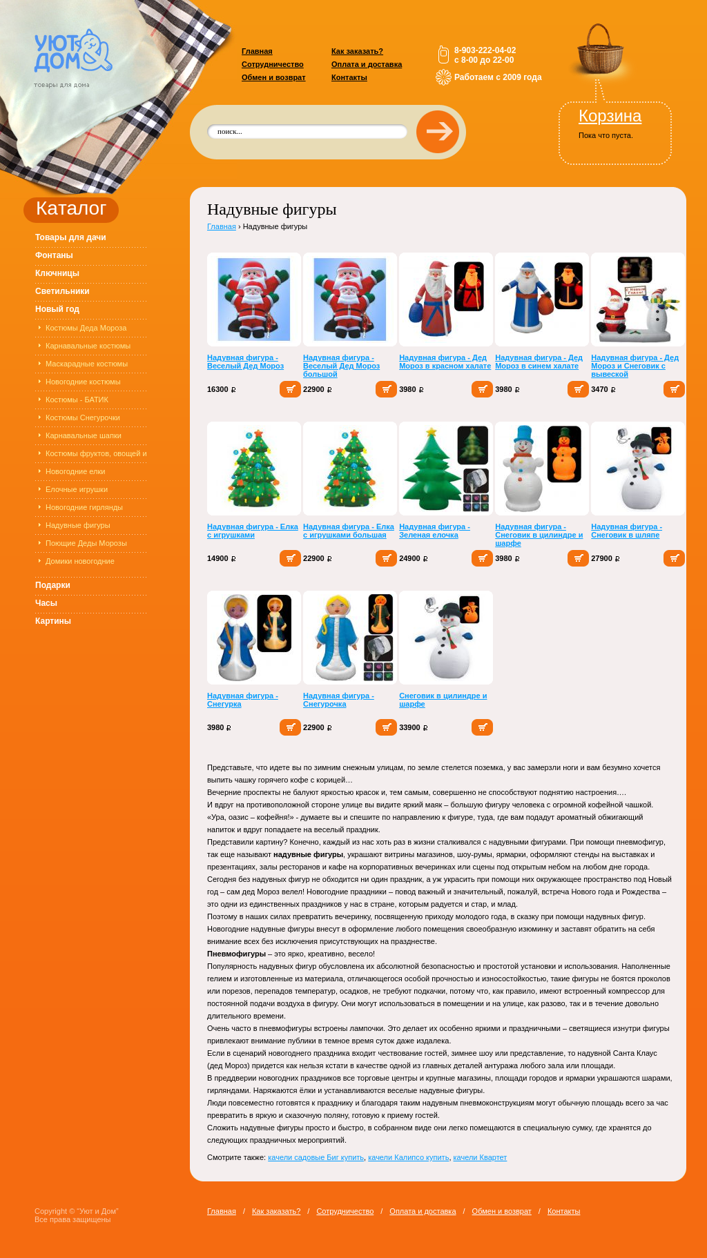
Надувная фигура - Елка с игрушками (252, 530)
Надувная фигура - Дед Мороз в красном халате (445, 361)
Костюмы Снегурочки (83, 417)
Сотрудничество (273, 64)
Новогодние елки (76, 471)
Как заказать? (357, 51)
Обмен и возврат (274, 77)
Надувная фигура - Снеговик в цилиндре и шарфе (539, 534)
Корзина (610, 115)
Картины (53, 621)
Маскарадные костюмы (87, 364)
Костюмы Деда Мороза (86, 328)
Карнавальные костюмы (88, 346)
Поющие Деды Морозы (86, 543)
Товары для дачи (70, 237)
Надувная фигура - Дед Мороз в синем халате (539, 361)
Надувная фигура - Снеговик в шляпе (626, 530)
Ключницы (57, 273)
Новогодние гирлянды (84, 507)
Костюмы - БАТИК (77, 399)
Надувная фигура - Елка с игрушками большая (348, 530)
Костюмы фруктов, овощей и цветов (96, 455)
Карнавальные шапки (84, 435)
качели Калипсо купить (408, 1157)
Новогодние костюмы (83, 381)
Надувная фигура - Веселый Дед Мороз (245, 361)
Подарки (52, 585)
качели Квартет (480, 1157)
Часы (46, 603)
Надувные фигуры (78, 525)
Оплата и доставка (366, 64)
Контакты (349, 77)
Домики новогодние (80, 561)
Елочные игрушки (77, 489)
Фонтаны (54, 255)
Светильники (62, 291)
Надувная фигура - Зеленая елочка (434, 530)
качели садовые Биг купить (316, 1157)
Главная (257, 51)
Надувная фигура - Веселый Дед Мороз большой (341, 365)
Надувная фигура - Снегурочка (338, 699)
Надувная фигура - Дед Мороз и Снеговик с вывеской (635, 365)
